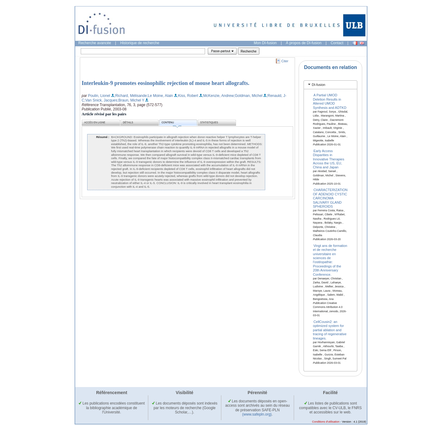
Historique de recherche (139, 43)
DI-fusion (318, 84)
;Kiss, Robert (187, 96)
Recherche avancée (94, 43)
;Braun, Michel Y (131, 100)
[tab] (330, 84)
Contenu (171, 123)
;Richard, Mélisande (130, 96)
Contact (337, 43)
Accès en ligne (94, 122)
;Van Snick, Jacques (101, 100)
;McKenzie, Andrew (218, 96)
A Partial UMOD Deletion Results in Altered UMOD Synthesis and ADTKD (330, 101)
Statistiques (209, 122)
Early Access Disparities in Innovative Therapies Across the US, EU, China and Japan (328, 159)
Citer (285, 61)
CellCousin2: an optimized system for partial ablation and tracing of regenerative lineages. (330, 330)
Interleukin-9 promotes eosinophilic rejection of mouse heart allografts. (165, 83)
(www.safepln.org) (257, 414)
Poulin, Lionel (99, 96)
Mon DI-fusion (265, 43)
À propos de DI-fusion (303, 43)
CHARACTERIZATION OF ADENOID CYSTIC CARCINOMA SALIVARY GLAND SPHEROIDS (330, 198)
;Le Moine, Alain (160, 96)
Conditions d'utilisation (325, 421)
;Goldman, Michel (248, 96)
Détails (128, 122)
